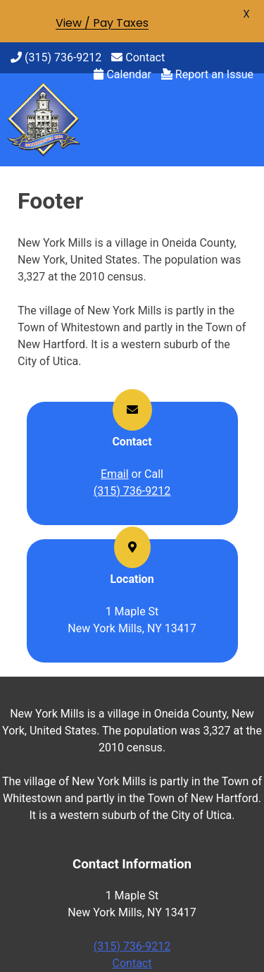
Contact (138, 57)
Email (115, 474)
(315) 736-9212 (56, 57)
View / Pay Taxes (102, 23)
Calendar (122, 74)
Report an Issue (207, 74)
